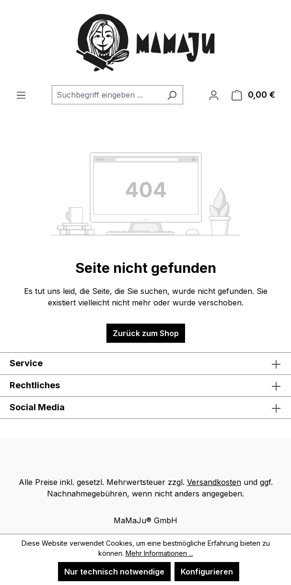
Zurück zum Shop (146, 333)
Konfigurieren (207, 571)
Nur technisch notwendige (114, 571)
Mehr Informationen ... (159, 553)
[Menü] (21, 94)
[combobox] (106, 94)
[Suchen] (172, 94)
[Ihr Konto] (213, 94)
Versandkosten (214, 482)
